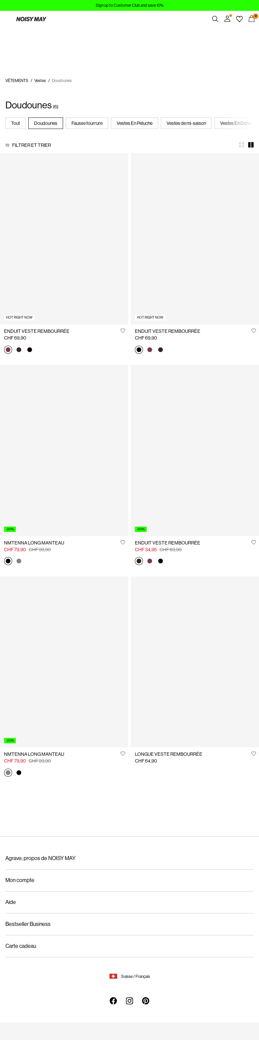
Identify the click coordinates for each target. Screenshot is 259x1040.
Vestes (40, 80)
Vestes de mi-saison (186, 123)
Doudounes (45, 123)
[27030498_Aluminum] (18, 561)
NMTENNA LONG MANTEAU (34, 542)
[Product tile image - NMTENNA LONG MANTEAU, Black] (64, 450)
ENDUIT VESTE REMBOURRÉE (36, 331)
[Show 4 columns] (241, 145)
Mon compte (19, 880)
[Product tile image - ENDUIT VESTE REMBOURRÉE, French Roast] (195, 450)
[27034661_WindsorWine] (8, 350)
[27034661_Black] (29, 350)
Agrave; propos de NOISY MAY (40, 858)
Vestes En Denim (236, 123)
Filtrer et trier (31, 145)
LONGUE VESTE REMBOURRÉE (168, 754)
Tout (15, 123)
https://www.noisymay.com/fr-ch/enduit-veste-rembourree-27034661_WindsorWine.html (34, 39)
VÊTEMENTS (16, 80)
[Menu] (7, 19)
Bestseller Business (28, 924)
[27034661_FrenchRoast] (18, 350)
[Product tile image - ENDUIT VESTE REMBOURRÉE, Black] (195, 238)
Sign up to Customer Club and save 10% (130, 5)
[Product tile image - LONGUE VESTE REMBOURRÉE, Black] (195, 662)
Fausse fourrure (87, 123)
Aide (10, 902)
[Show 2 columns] (251, 145)
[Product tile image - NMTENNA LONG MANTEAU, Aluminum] (64, 662)
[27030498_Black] (8, 561)
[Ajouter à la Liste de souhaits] (123, 330)
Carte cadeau (20, 946)
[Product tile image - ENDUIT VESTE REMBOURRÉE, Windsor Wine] (64, 238)
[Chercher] (215, 19)
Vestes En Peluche (134, 123)
